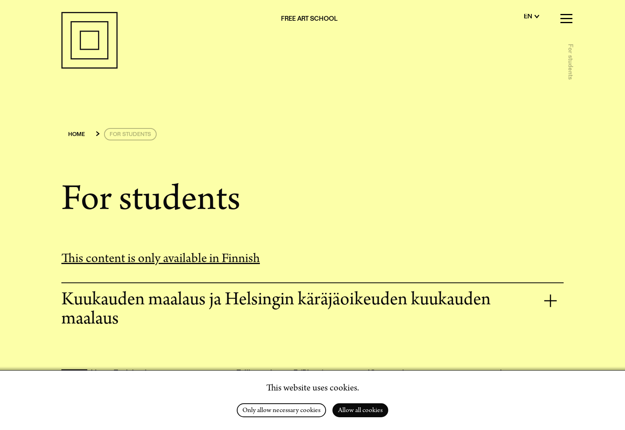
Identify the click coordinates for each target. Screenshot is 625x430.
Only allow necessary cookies (281, 410)
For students (569, 62)
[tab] (312, 309)
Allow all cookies (360, 410)
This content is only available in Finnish (160, 259)
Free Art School (309, 19)
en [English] (528, 17)
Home (76, 135)
